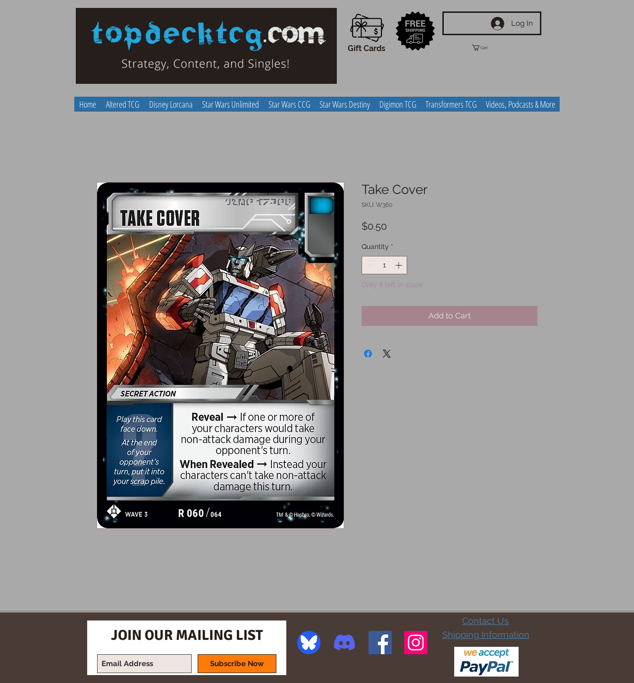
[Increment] (399, 265)
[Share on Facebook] (368, 354)
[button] (489, 48)
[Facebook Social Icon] (380, 642)
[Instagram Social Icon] (415, 642)
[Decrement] (369, 265)
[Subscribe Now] (237, 663)
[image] (308, 642)
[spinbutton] (384, 265)
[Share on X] (387, 354)
